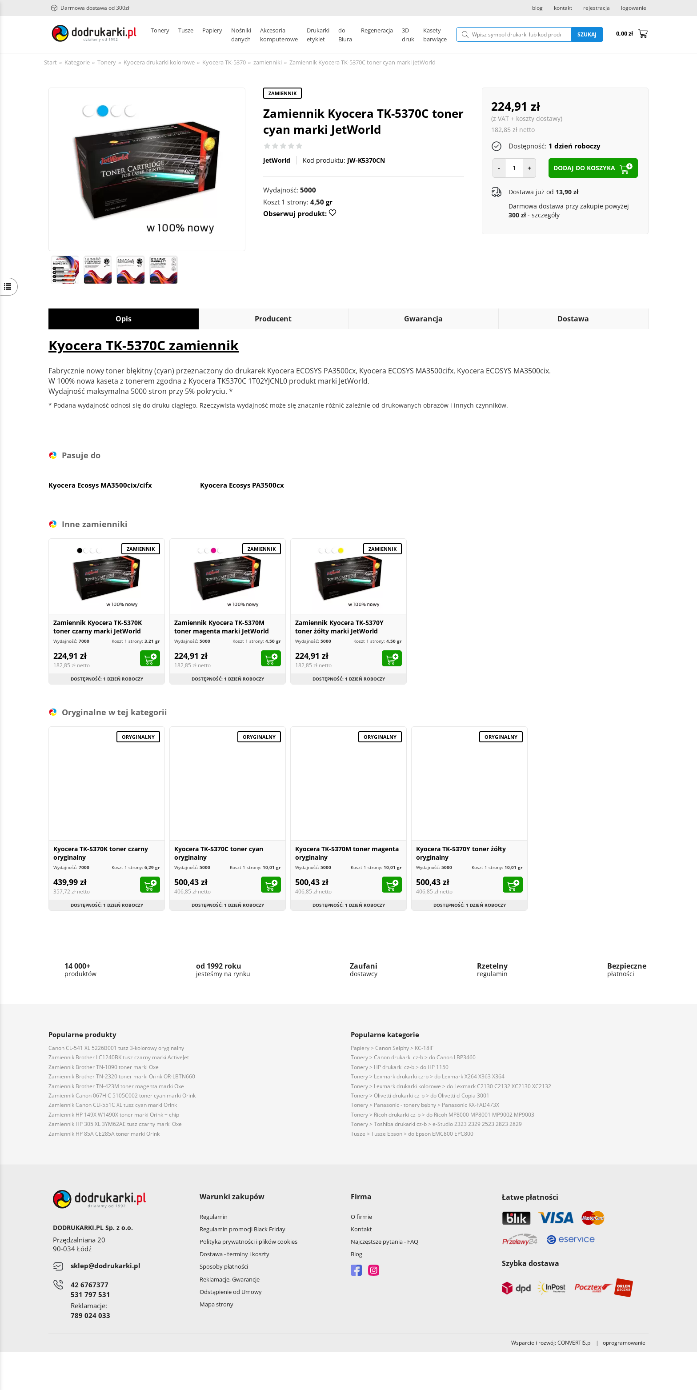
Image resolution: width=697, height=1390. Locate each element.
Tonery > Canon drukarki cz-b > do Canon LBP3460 (413, 1057)
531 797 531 (90, 1294)
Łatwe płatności (530, 1197)
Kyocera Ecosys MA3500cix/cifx (100, 485)
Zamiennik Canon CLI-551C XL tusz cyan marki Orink (112, 1105)
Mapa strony (216, 1304)
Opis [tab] (124, 319)
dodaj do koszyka (584, 168)
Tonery (160, 35)
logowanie (633, 8)
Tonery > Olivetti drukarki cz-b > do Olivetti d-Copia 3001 (420, 1095)
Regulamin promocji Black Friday (242, 1229)
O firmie (361, 1217)
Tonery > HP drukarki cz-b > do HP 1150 (400, 1067)
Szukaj (587, 34)
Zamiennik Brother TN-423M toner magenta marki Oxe (116, 1086)
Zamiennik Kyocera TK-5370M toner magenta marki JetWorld (221, 626)
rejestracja (596, 8)
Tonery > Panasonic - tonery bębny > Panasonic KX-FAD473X (425, 1105)
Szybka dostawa (530, 1263)
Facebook (356, 1270)
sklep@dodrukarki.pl (105, 1265)
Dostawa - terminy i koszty (234, 1254)
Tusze (185, 35)
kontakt (563, 8)
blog (537, 8)
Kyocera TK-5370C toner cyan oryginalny (218, 853)
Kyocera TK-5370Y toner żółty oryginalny (461, 853)
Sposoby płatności (224, 1266)
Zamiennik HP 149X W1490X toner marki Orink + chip (113, 1114)
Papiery (212, 35)
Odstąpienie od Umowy (231, 1292)
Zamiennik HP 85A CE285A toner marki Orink (104, 1134)
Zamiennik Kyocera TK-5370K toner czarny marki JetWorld (97, 626)
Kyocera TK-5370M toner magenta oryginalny (347, 853)
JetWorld (276, 160)
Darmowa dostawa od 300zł (90, 8)
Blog (356, 1254)
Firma (361, 1197)
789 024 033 (90, 1315)
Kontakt (361, 1229)
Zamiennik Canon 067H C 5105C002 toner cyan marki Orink (122, 1095)
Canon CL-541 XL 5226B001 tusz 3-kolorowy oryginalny (116, 1048)
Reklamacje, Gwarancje (230, 1279)
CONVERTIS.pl (574, 1342)
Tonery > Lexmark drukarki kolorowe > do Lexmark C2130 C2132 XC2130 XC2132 (451, 1086)
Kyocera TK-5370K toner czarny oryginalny (100, 853)
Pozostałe (295, 35)
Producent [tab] (273, 319)
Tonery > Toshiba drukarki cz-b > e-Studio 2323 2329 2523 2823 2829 (436, 1124)
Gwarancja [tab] (423, 319)
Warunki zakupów (232, 1197)
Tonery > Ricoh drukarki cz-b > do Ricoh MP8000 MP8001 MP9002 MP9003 (442, 1114)
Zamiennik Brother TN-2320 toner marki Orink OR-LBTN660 (121, 1076)
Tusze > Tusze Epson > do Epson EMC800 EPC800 (412, 1134)
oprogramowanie (626, 1342)
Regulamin (214, 1217)
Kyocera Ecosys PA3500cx (242, 485)
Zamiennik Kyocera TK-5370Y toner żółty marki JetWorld (339, 626)
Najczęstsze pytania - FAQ (384, 1242)
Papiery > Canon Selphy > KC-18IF (392, 1048)
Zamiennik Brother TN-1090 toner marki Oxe (103, 1067)
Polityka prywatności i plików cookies (248, 1242)
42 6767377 (89, 1284)
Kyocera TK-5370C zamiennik (143, 345)
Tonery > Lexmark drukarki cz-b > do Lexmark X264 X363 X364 (428, 1076)
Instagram (373, 1270)
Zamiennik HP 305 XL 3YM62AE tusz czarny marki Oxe (115, 1124)
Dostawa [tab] (573, 319)
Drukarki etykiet (252, 35)
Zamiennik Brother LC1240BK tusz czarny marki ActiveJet (118, 1057)
